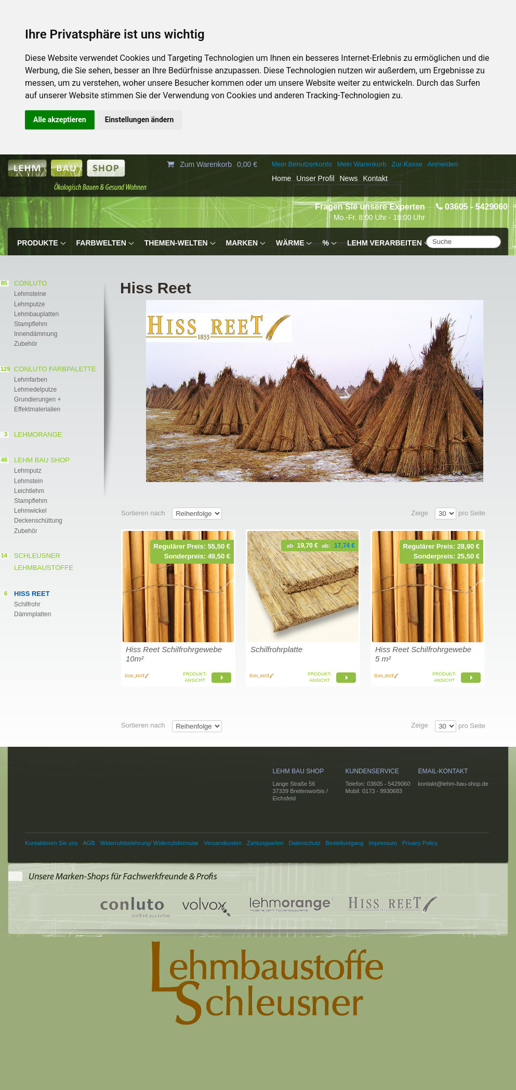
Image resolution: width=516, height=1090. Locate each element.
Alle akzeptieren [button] (59, 119)
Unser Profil (315, 178)
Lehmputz (28, 470)
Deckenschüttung (38, 520)
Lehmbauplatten (36, 314)
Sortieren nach (143, 513)
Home (281, 178)
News (349, 178)
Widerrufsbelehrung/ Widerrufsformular (149, 843)
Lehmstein (28, 481)
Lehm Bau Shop (42, 460)
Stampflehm (30, 324)
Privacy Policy (420, 843)
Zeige (419, 513)
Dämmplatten (32, 614)
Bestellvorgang (345, 843)
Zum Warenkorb (206, 164)
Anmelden (443, 164)
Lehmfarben (30, 379)
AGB (89, 843)
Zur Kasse (407, 164)
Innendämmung (35, 334)
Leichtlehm (29, 491)
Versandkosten (223, 843)
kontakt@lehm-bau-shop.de (453, 784)
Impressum (382, 843)
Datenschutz (304, 843)
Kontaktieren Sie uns (51, 843)
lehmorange (38, 434)
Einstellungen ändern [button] (139, 119)
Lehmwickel (30, 510)
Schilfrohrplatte (276, 649)
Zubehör (25, 343)
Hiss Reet (32, 594)
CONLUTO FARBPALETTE (55, 369)
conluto (30, 283)
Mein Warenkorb (362, 164)
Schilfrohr (27, 604)
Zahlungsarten (265, 843)
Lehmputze (29, 304)
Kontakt (375, 178)
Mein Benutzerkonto (302, 164)
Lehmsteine (30, 293)
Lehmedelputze (35, 389)
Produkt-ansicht (195, 677)
